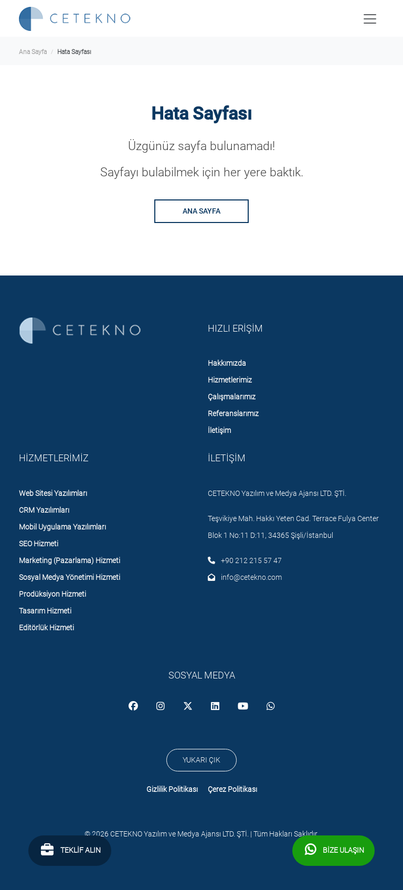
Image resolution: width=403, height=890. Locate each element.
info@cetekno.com (245, 577)
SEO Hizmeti (38, 543)
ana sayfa (33, 52)
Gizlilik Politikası (172, 789)
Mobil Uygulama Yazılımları (62, 527)
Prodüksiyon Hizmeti (52, 594)
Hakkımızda (227, 363)
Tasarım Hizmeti (45, 611)
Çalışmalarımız (232, 397)
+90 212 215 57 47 (245, 560)
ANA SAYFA (201, 211)
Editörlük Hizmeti (46, 627)
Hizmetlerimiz (230, 380)
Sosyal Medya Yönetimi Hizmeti (69, 577)
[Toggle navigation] (370, 19)
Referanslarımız (233, 413)
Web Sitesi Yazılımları (53, 493)
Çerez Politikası (232, 789)
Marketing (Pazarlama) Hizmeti (69, 560)
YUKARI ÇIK (201, 760)
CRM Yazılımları (44, 510)
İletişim (219, 430)
